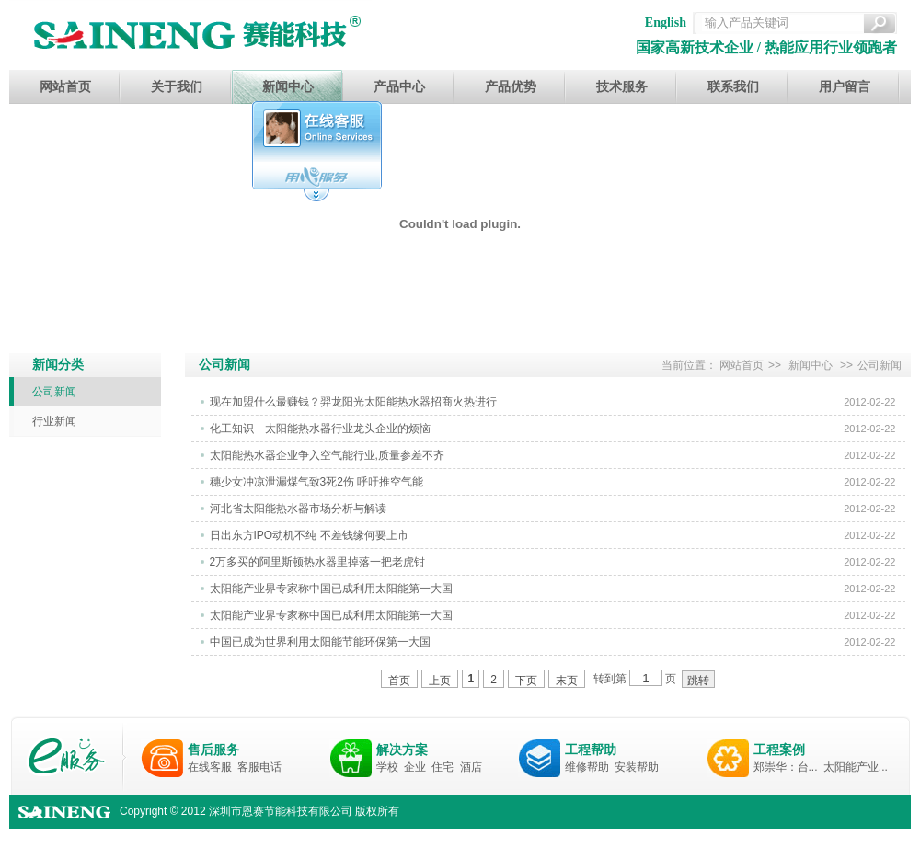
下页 (526, 680)
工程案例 (779, 749)
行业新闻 (54, 421)
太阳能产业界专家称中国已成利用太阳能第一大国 (331, 588)
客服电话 (259, 767)
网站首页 (65, 87)
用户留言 (844, 87)
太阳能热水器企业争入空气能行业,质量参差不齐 (327, 455)
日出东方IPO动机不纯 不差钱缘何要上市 (309, 535)
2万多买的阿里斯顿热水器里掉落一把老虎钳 (318, 561)
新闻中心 (288, 87)
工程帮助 (590, 749)
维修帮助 (587, 767)
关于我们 (176, 87)
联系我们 (733, 87)
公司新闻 (54, 391)
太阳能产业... (855, 767)
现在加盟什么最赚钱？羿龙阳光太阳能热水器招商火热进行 (353, 401)
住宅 (442, 767)
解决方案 (402, 749)
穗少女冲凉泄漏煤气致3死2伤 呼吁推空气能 (317, 481)
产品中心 (399, 87)
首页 (399, 680)
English (665, 22)
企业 (415, 767)
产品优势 (510, 87)
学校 (387, 767)
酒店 (471, 767)
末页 (567, 680)
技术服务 (622, 87)
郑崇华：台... (785, 767)
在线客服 (210, 767)
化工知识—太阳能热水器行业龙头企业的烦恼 (320, 428)
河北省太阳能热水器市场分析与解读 (298, 508)
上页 (440, 680)
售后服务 (213, 749)
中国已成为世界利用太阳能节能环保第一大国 (320, 641)
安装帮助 (637, 767)
